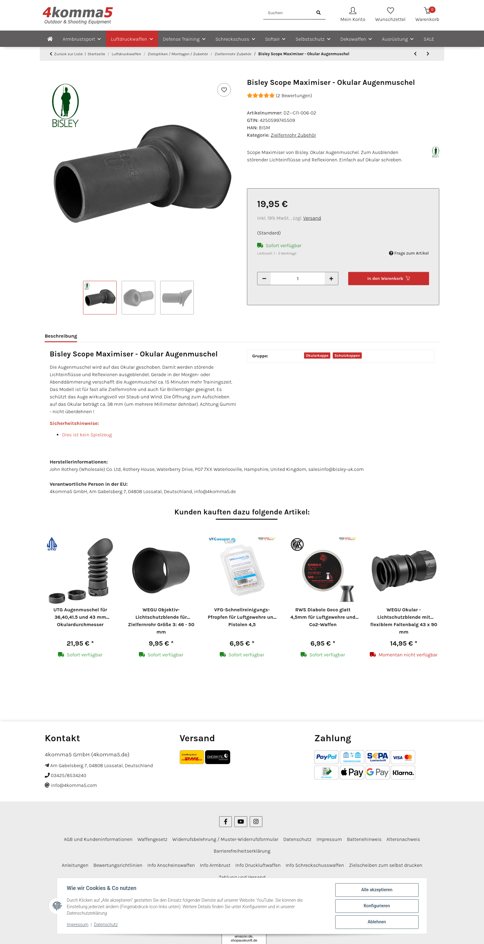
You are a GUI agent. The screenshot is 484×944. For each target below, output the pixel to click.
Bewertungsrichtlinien (117, 827)
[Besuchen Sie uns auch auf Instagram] (256, 784)
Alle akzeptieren (376, 890)
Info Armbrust (215, 827)
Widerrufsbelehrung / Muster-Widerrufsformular (225, 801)
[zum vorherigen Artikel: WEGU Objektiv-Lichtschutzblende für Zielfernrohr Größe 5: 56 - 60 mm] (415, 53)
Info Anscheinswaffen (171, 827)
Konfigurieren (376, 906)
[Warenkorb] (427, 15)
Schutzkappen (347, 355)
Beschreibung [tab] (61, 336)
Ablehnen (376, 922)
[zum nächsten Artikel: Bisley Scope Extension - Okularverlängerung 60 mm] (428, 53)
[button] (353, 15)
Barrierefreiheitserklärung (242, 813)
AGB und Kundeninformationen (98, 801)
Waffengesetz (152, 801)
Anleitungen (75, 827)
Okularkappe (317, 355)
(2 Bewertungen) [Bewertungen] (279, 95)
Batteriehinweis (364, 801)
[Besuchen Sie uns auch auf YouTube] (240, 784)
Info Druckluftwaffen (258, 827)
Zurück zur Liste (68, 54)
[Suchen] (287, 12)
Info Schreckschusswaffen (315, 827)
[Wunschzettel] (390, 15)
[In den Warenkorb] (50, 74)
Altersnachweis (403, 801)
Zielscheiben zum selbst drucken (385, 827)
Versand (312, 218)
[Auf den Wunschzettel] (224, 90)
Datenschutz (106, 924)
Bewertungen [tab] (102, 336)
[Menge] (298, 278)
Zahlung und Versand (242, 839)
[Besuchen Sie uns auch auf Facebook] (225, 784)
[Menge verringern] (264, 278)
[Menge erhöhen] (331, 278)
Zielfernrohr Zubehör (293, 135)
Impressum (78, 924)
